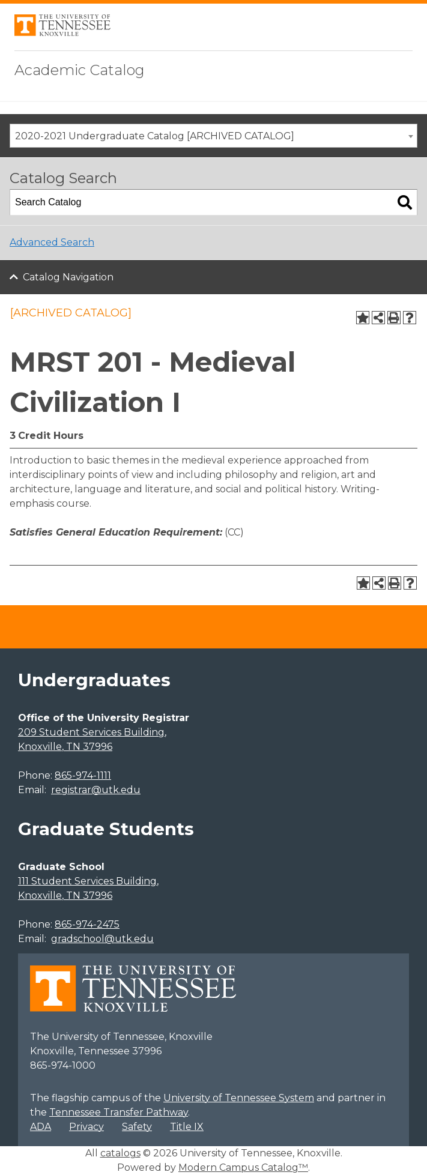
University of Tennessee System (238, 1098)
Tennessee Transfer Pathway (118, 1112)
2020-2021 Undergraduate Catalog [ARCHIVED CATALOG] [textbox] (154, 136)
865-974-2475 (87, 924)
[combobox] (213, 136)
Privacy (86, 1126)
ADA (40, 1126)
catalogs (120, 1153)
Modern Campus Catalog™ (243, 1167)
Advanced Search (52, 242)
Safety (137, 1126)
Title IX (187, 1126)
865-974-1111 (83, 775)
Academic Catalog (79, 70)
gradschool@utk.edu (102, 938)
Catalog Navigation (68, 277)
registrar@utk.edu (96, 790)
